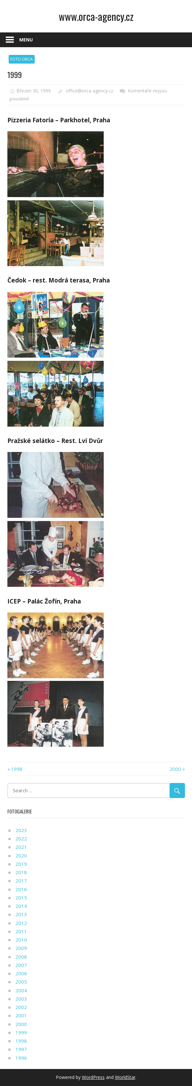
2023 (21, 830)
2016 (21, 889)
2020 (21, 855)
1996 (21, 1058)
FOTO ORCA (21, 59)
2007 (21, 965)
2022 (21, 838)
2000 (175, 769)
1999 (21, 1032)
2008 (21, 956)
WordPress (93, 1077)
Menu (26, 40)
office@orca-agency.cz (89, 91)
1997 (21, 1049)
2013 (21, 914)
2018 (21, 872)
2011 (21, 931)
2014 (21, 906)
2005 (21, 981)
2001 (21, 1015)
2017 (21, 880)
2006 (21, 973)
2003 (21, 998)
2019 (21, 864)
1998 (16, 769)
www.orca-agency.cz (96, 16)
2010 (21, 939)
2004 (21, 990)
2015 (21, 897)
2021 (21, 847)
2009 (21, 948)
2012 (21, 923)
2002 (21, 1007)
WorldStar (125, 1077)
